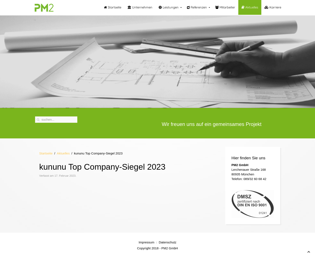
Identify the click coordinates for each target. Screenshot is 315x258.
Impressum (146, 242)
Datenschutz (167, 242)
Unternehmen (140, 7)
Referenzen (197, 7)
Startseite (112, 7)
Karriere (273, 7)
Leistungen (169, 7)
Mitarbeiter (225, 7)
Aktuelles (249, 7)
